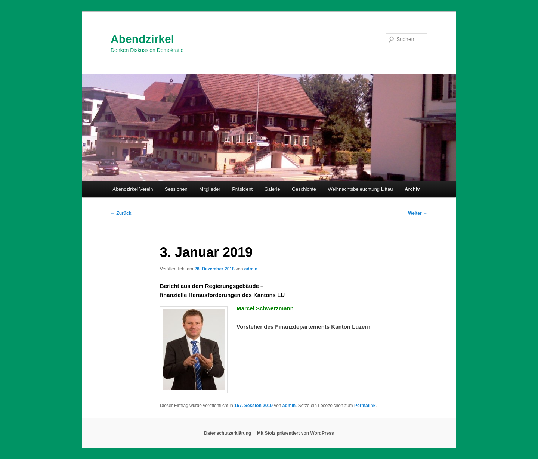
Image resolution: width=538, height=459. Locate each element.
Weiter (417, 213)
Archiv (412, 189)
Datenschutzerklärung (227, 433)
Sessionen (176, 189)
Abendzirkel (142, 39)
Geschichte (304, 189)
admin (250, 269)
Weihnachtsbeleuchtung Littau (360, 189)
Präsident (242, 189)
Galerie (272, 189)
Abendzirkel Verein (132, 189)
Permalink (364, 405)
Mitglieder (209, 189)
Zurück (121, 213)
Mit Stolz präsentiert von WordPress (295, 433)
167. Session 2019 (253, 405)
